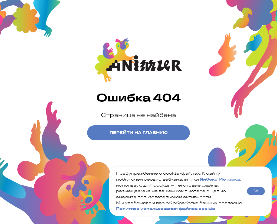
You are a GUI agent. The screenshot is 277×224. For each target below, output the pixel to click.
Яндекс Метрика (220, 179)
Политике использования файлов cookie (165, 208)
